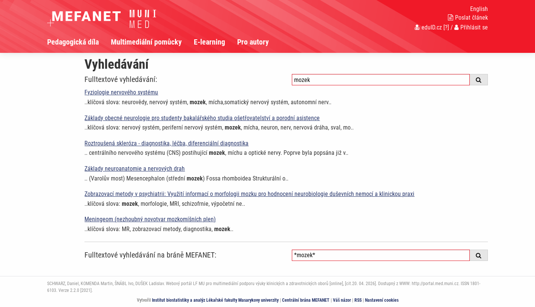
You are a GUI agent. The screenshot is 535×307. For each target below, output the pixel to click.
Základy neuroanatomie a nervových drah (134, 168)
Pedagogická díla (73, 41)
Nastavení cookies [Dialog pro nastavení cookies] (382, 300)
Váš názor (342, 300)
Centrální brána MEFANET (306, 300)
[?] (446, 27)
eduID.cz (428, 27)
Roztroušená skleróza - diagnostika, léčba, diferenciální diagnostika (166, 143)
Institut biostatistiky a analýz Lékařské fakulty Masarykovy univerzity (215, 300)
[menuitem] (79, 42)
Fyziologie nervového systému (121, 92)
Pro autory (253, 41)
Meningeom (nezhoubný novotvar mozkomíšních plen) (150, 219)
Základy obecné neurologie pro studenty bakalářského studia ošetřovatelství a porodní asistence (202, 118)
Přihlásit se (471, 27)
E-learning (209, 41)
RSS (358, 300)
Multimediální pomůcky (146, 41)
